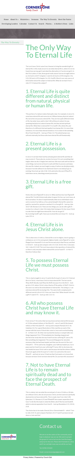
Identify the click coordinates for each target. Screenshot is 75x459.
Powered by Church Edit (43, 457)
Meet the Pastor (64, 19)
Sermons (34, 19)
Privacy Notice (28, 457)
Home (6, 19)
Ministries (24, 19)
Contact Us (32, 23)
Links (71, 23)
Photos (48, 23)
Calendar (23, 23)
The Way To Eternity (48, 19)
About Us (14, 19)
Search (41, 23)
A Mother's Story (60, 23)
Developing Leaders (10, 23)
